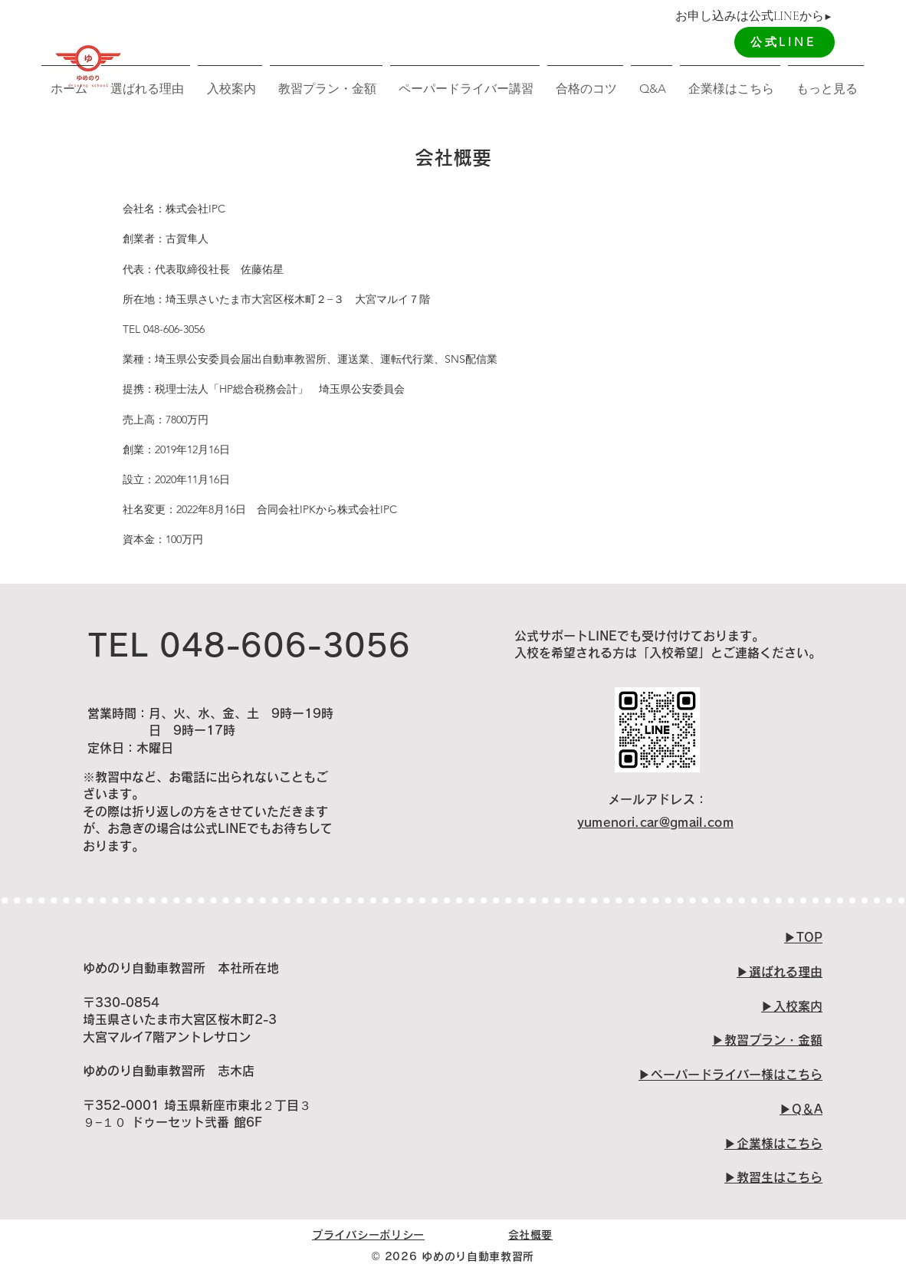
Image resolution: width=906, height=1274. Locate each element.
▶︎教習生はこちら (773, 1177)
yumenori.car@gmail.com (655, 822)
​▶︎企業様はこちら (773, 1143)
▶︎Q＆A (801, 1109)
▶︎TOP (803, 937)
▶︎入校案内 (791, 1006)
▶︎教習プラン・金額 (767, 1040)
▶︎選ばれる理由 (779, 972)
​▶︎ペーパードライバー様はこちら (730, 1074)
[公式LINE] (784, 42)
